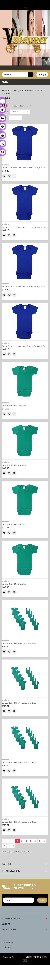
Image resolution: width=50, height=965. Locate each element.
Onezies (38, 90)
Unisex (7, 93)
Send (42, 900)
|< (4, 841)
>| (13, 845)
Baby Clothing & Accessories (19, 90)
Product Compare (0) (21, 106)
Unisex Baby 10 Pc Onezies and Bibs (19, 643)
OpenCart (20, 957)
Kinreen (9, 947)
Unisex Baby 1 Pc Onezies (14, 405)
